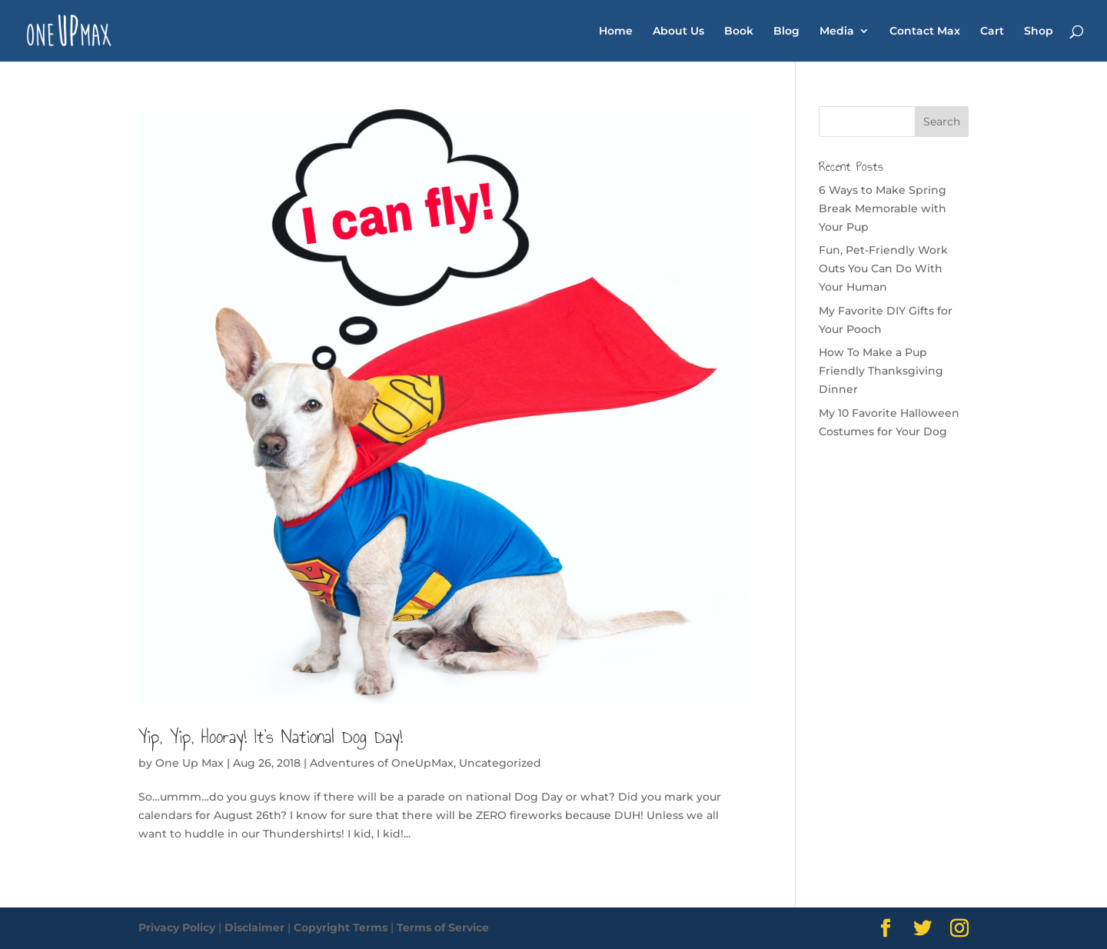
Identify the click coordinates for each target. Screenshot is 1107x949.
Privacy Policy (176, 927)
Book (738, 31)
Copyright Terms (340, 927)
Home (616, 31)
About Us (678, 31)
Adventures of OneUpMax (382, 763)
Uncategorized (500, 763)
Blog (786, 31)
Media (836, 31)
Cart (992, 31)
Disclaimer (254, 927)
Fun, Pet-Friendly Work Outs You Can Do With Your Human (883, 268)
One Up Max (189, 763)
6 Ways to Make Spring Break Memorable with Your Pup (882, 208)
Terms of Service (443, 927)
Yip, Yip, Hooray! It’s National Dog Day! (270, 736)
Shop (1038, 31)
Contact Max (924, 31)
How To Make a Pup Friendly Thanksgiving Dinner (881, 370)
